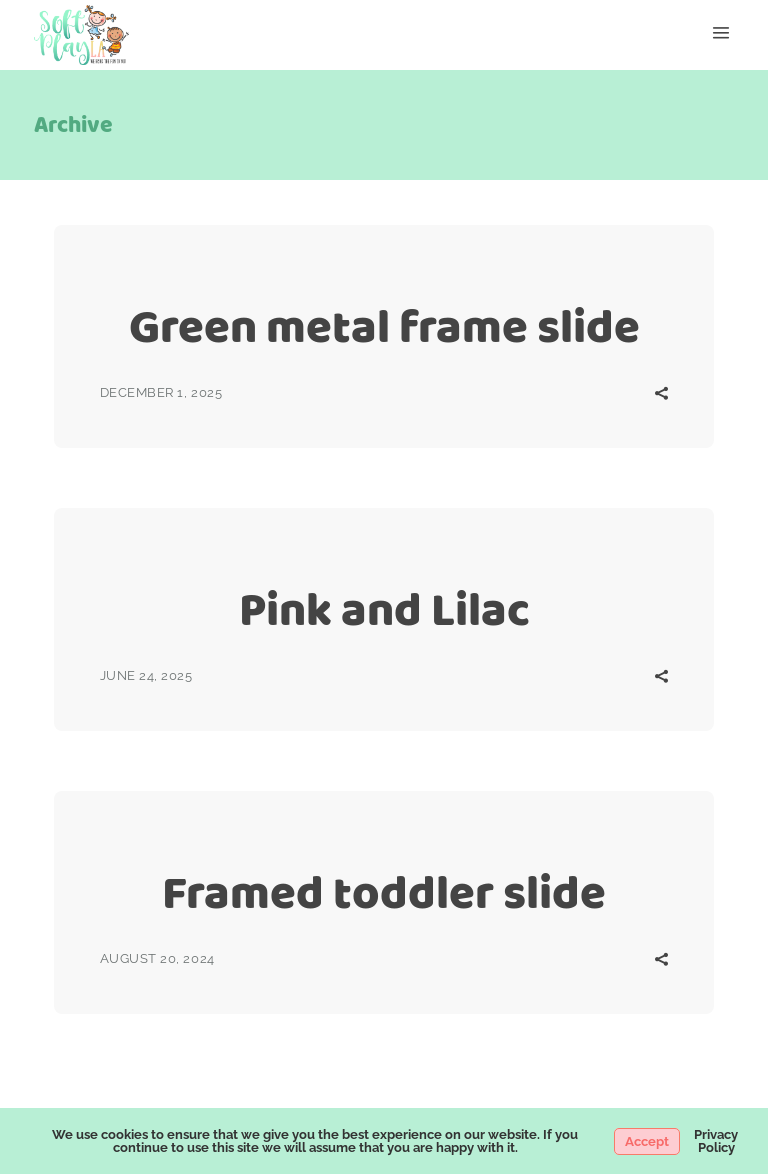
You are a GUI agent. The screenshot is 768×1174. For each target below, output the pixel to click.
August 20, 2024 (157, 958)
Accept (647, 1141)
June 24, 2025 (146, 675)
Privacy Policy (716, 1141)
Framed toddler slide (384, 892)
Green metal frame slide (384, 326)
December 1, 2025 (161, 392)
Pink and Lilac (384, 609)
